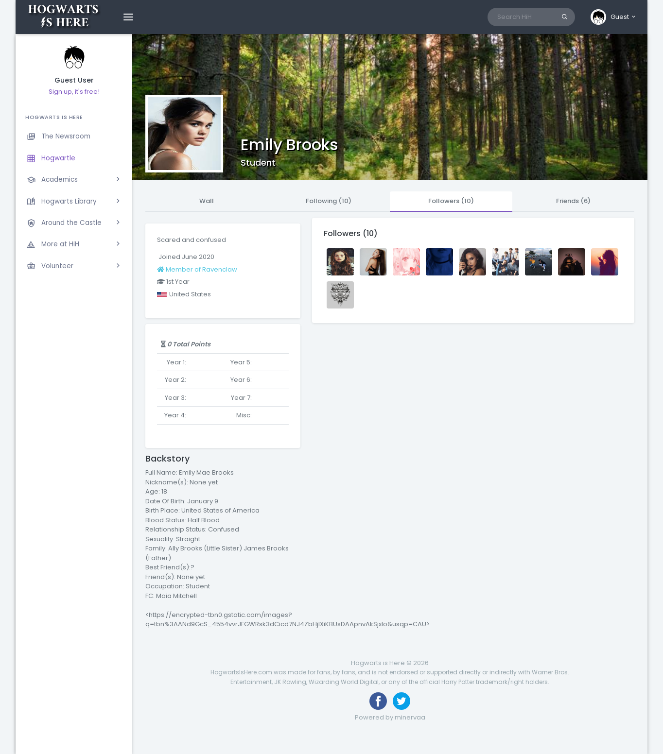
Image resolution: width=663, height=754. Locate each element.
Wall (206, 201)
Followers (451, 201)
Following (328, 201)
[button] (614, 17)
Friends (573, 201)
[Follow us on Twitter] (401, 701)
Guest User (74, 80)
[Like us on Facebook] (378, 701)
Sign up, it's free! (74, 91)
